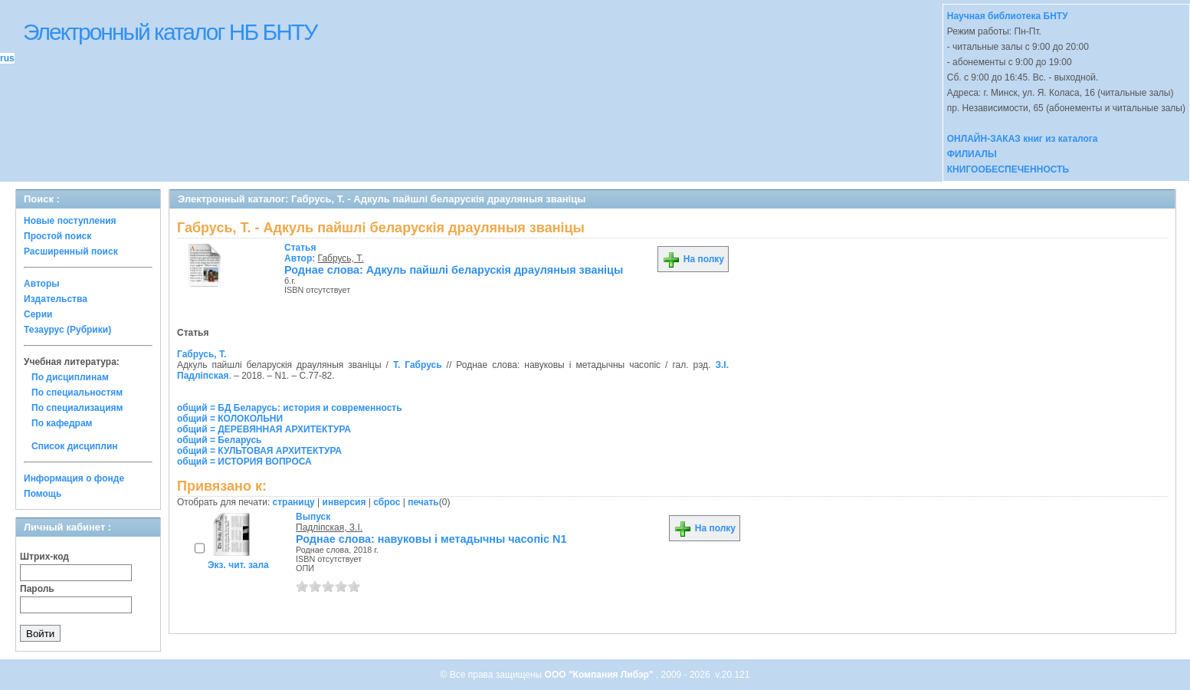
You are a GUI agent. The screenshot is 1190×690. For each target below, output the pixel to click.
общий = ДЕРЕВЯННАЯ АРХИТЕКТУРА (264, 429)
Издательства (55, 299)
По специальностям (77, 392)
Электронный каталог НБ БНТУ (169, 31)
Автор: (301, 253)
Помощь (42, 493)
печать (423, 502)
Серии (38, 314)
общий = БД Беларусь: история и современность (289, 407)
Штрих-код (44, 556)
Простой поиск (57, 236)
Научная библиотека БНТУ (1007, 16)
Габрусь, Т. (341, 258)
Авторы (42, 283)
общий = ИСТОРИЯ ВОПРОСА (244, 461)
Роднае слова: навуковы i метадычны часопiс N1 (431, 539)
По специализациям (77, 407)
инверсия (344, 502)
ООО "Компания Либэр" (600, 674)
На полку (693, 259)
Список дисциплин (74, 446)
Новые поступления (70, 220)
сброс (386, 502)
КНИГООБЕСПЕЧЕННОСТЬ (1008, 169)
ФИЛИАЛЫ (972, 154)
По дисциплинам (70, 377)
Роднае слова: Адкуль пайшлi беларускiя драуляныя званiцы (453, 270)
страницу (294, 502)
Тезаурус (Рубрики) (67, 329)
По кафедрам (61, 423)
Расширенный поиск (71, 251)
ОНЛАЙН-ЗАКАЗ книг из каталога (1022, 138)
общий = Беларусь (219, 440)
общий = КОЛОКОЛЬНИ (230, 418)
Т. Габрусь (417, 365)
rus (7, 58)
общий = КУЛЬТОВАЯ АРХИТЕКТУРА (259, 450)
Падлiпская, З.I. (329, 527)
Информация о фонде (74, 478)
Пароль (37, 588)
